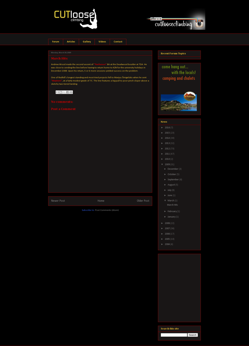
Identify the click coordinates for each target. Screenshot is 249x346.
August (171, 185)
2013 (167, 143)
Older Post (143, 201)
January (172, 217)
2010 (167, 159)
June (170, 195)
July (170, 190)
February (172, 211)
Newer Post (58, 201)
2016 (167, 127)
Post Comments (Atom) (107, 210)
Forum (55, 41)
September (173, 179)
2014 (167, 138)
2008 (167, 223)
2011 (167, 154)
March (171, 200)
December (173, 169)
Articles (71, 41)
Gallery (87, 41)
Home (101, 201)
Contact (118, 41)
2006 (167, 234)
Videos (102, 41)
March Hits (172, 205)
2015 (167, 133)
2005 (167, 239)
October (172, 174)
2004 (167, 244)
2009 (167, 164)
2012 (167, 148)
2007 (167, 228)
